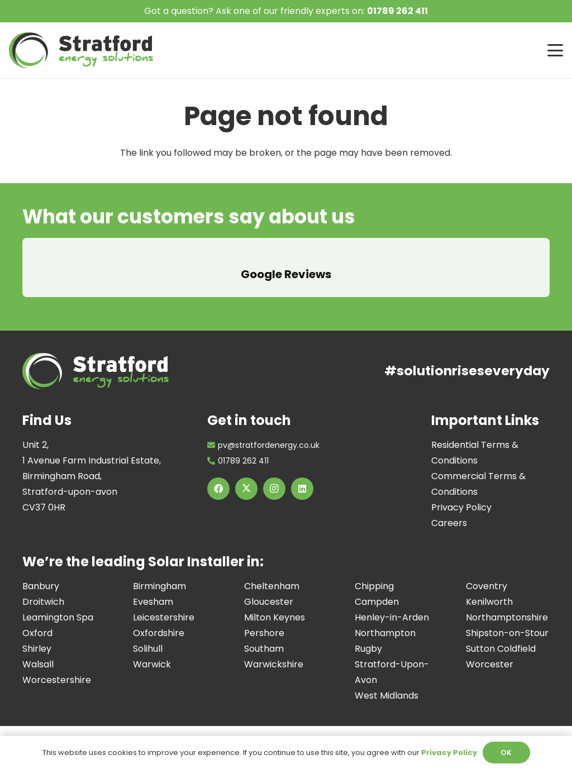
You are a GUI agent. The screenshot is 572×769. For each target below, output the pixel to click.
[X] (246, 473)
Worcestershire (56, 664)
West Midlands (386, 680)
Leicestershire (163, 601)
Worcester (489, 648)
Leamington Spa (57, 601)
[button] (555, 50)
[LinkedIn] (302, 473)
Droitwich (43, 586)
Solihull (148, 633)
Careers (449, 507)
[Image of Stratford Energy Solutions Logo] (81, 50)
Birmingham (159, 570)
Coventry (486, 570)
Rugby (368, 633)
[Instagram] (274, 473)
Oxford (37, 617)
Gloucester (268, 586)
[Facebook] (218, 473)
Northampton (385, 617)
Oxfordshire (158, 617)
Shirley (36, 633)
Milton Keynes (274, 601)
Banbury (40, 570)
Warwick (152, 648)
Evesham (153, 586)
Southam (264, 633)
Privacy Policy (461, 491)
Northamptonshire (507, 601)
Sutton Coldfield (501, 633)
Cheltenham (271, 570)
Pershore (264, 617)
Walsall (38, 648)
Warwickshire (273, 648)
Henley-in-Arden (392, 601)
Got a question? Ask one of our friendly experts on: (286, 10)
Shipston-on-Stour (507, 617)
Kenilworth (489, 586)
